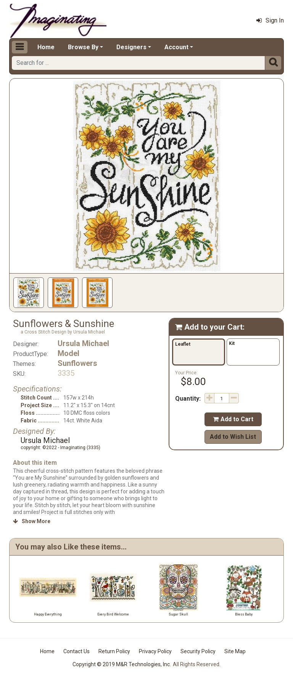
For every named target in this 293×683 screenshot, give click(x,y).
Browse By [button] (83, 47)
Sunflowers (77, 363)
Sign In (270, 20)
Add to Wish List (233, 436)
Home (46, 47)
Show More (31, 521)
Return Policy (114, 651)
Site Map (235, 651)
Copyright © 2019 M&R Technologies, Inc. (121, 664)
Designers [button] (131, 47)
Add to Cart (233, 419)
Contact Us (76, 651)
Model (68, 353)
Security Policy (198, 651)
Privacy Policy (155, 651)
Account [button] (176, 47)
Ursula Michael (83, 343)
